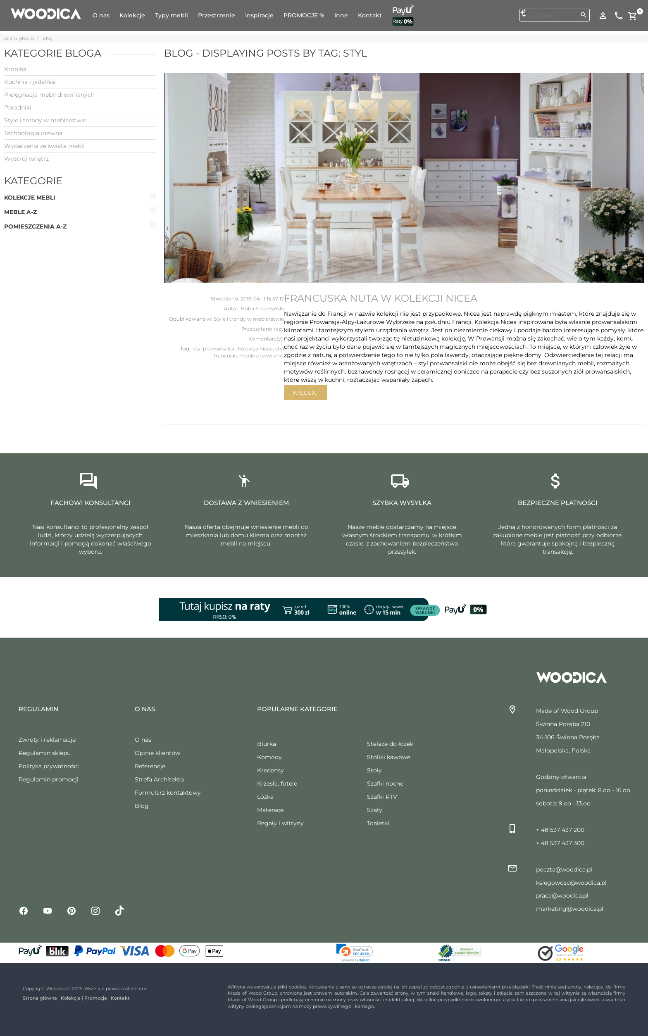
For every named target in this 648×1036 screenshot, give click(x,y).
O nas (143, 739)
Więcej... (305, 392)
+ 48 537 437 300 (560, 843)
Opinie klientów (157, 753)
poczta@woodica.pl (564, 869)
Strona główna (19, 38)
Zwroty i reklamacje (47, 739)
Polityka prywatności (49, 766)
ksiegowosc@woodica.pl (571, 882)
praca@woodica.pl (562, 895)
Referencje (150, 766)
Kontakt (120, 998)
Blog (47, 38)
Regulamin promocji (49, 779)
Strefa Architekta (159, 779)
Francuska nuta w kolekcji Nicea (380, 298)
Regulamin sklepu (45, 753)
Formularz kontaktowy (168, 792)
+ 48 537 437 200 (560, 830)
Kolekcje (71, 998)
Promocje (95, 998)
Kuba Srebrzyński (262, 308)
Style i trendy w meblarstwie (249, 319)
